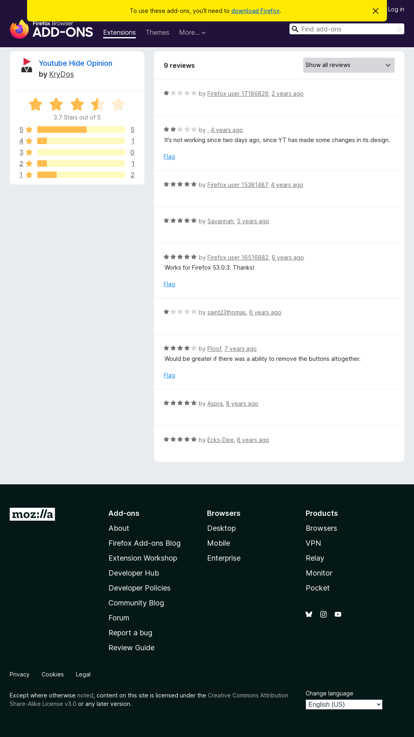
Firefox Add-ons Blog (144, 543)
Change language (329, 693)
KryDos (61, 74)
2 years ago (288, 93)
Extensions (119, 32)
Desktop (221, 528)
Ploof (214, 348)
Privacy (20, 674)
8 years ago (242, 403)
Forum (118, 617)
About (118, 528)
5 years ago (253, 221)
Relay (315, 558)
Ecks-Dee (220, 439)
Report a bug (130, 632)
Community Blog (136, 603)
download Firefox (255, 10)
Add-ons (123, 513)
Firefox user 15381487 (237, 184)
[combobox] (346, 28)
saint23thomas (226, 312)
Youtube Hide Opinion (75, 63)
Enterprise (224, 558)
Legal (83, 674)
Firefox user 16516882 (237, 257)
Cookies (53, 674)
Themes (157, 32)
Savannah (220, 221)
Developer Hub (133, 573)
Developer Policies (139, 588)
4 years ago (227, 129)
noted (85, 695)
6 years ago (288, 257)
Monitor (319, 573)
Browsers (321, 528)
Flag (169, 156)
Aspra (215, 403)
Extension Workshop (142, 558)
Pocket (318, 588)
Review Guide (131, 647)
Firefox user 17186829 (237, 93)
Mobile (218, 543)
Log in (396, 9)
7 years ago (240, 348)
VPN (313, 543)
